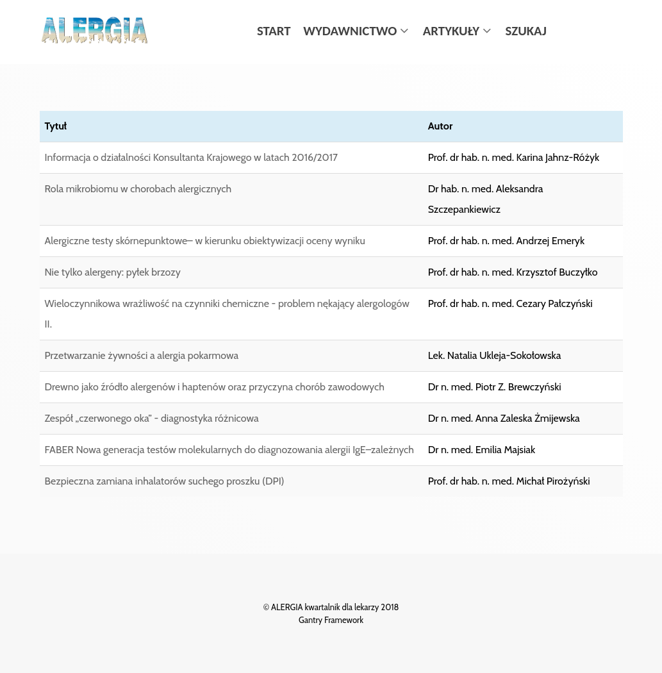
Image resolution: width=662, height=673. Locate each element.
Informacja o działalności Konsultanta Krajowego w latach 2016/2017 (191, 157)
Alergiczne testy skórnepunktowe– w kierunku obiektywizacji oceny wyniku (205, 241)
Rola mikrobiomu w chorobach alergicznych (138, 189)
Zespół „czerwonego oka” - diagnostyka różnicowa (152, 418)
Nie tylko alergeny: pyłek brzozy (113, 272)
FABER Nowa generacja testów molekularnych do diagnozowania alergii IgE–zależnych (230, 450)
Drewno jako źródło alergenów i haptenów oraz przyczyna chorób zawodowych (215, 387)
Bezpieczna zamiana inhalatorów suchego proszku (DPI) (165, 481)
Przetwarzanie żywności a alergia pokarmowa (142, 355)
